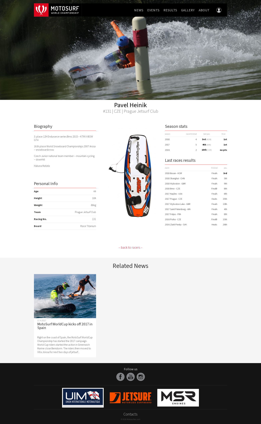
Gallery (188, 10)
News (138, 10)
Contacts (130, 414)
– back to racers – (130, 247)
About (204, 10)
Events (153, 10)
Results (170, 10)
